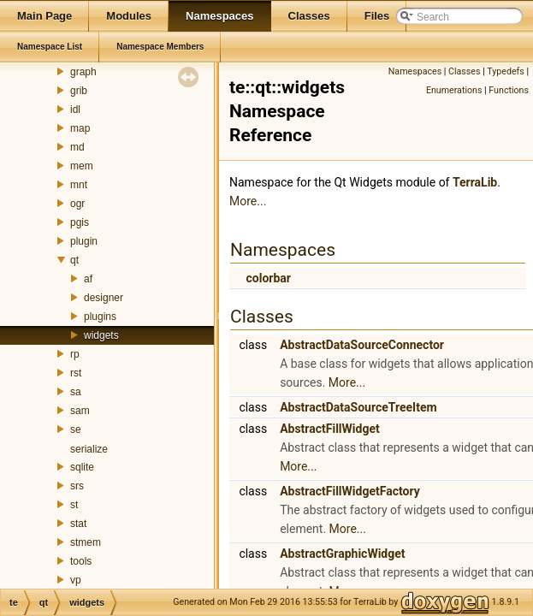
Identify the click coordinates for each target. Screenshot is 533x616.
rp (75, 354)
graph (83, 72)
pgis (79, 222)
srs (77, 486)
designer (103, 298)
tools (81, 561)
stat (78, 524)
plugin (84, 241)
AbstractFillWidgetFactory (350, 491)
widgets (101, 335)
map (80, 128)
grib (78, 91)
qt (74, 260)
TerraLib (475, 182)
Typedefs (505, 71)
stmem (85, 542)
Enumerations (454, 90)
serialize (89, 449)
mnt (78, 185)
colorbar (268, 278)
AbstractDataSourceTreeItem (358, 407)
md (77, 147)
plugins (100, 317)
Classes (464, 71)
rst (75, 373)
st (74, 505)
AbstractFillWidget (330, 428)
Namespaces (414, 71)
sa (75, 392)
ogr (77, 204)
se (75, 429)
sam (80, 411)
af (88, 279)
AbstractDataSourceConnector (362, 345)
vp (75, 580)
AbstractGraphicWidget (342, 553)
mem (81, 166)
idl (75, 110)
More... (247, 201)
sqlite (82, 467)
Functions (509, 90)
